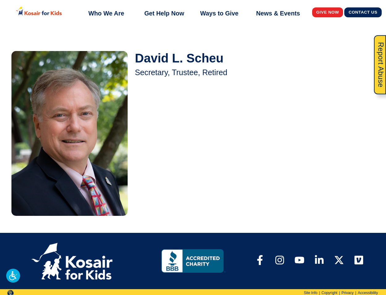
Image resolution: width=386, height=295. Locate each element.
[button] (13, 276)
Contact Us (363, 12)
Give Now (327, 12)
